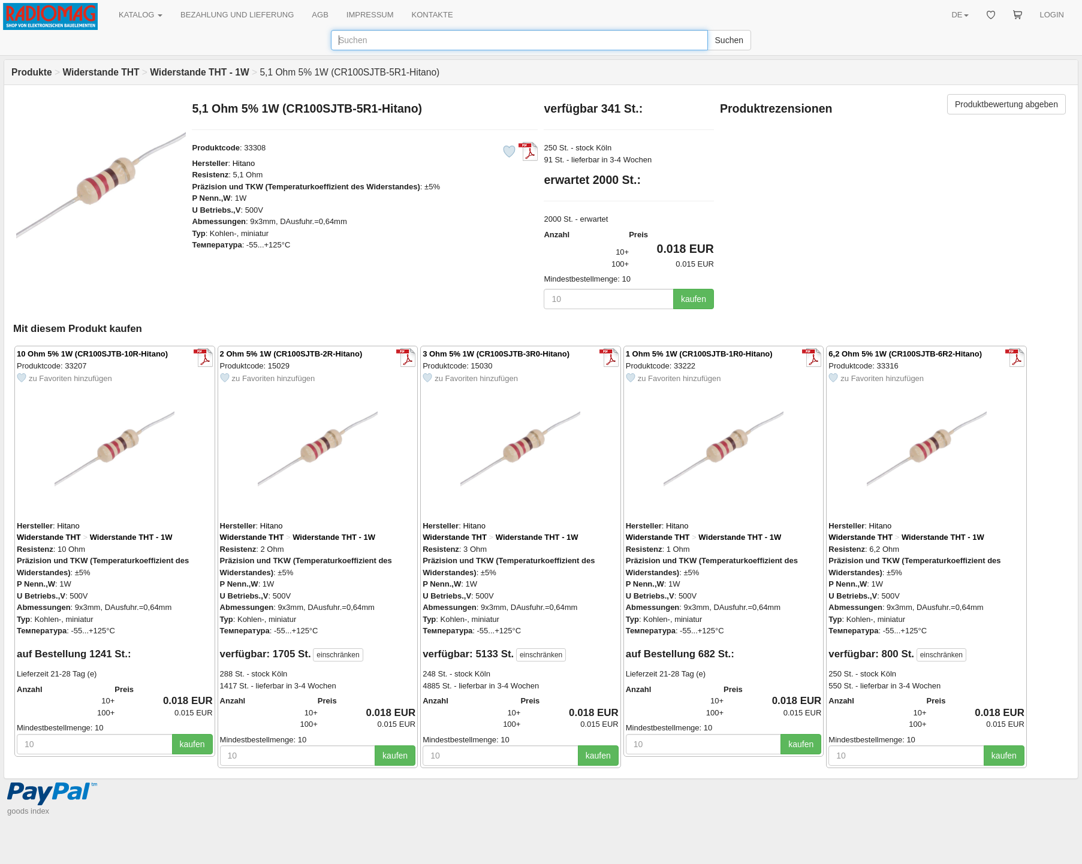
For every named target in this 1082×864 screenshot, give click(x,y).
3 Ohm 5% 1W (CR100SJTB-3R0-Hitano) (496, 353)
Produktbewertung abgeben (1006, 104)
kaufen (693, 299)
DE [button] (959, 14)
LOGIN (1052, 14)
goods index (28, 810)
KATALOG (140, 14)
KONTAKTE (432, 14)
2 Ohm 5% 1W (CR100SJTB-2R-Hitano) (291, 353)
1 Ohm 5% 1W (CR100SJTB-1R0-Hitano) (699, 353)
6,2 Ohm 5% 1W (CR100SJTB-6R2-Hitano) (905, 353)
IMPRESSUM (370, 14)
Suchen (729, 40)
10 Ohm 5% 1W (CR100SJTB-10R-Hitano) (92, 353)
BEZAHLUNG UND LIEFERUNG (237, 14)
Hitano (244, 163)
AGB (320, 14)
